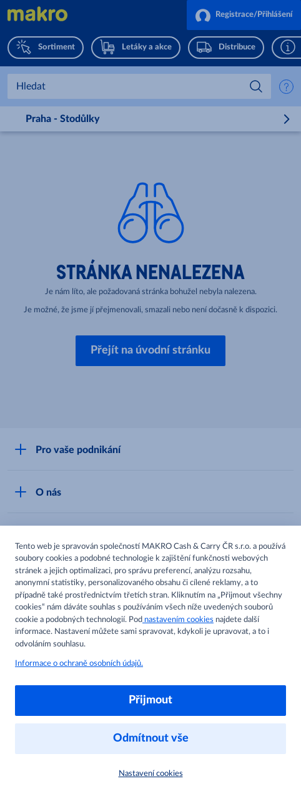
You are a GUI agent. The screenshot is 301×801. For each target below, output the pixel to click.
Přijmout (150, 700)
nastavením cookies (178, 620)
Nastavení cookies (151, 774)
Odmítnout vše (151, 738)
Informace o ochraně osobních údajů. (79, 664)
